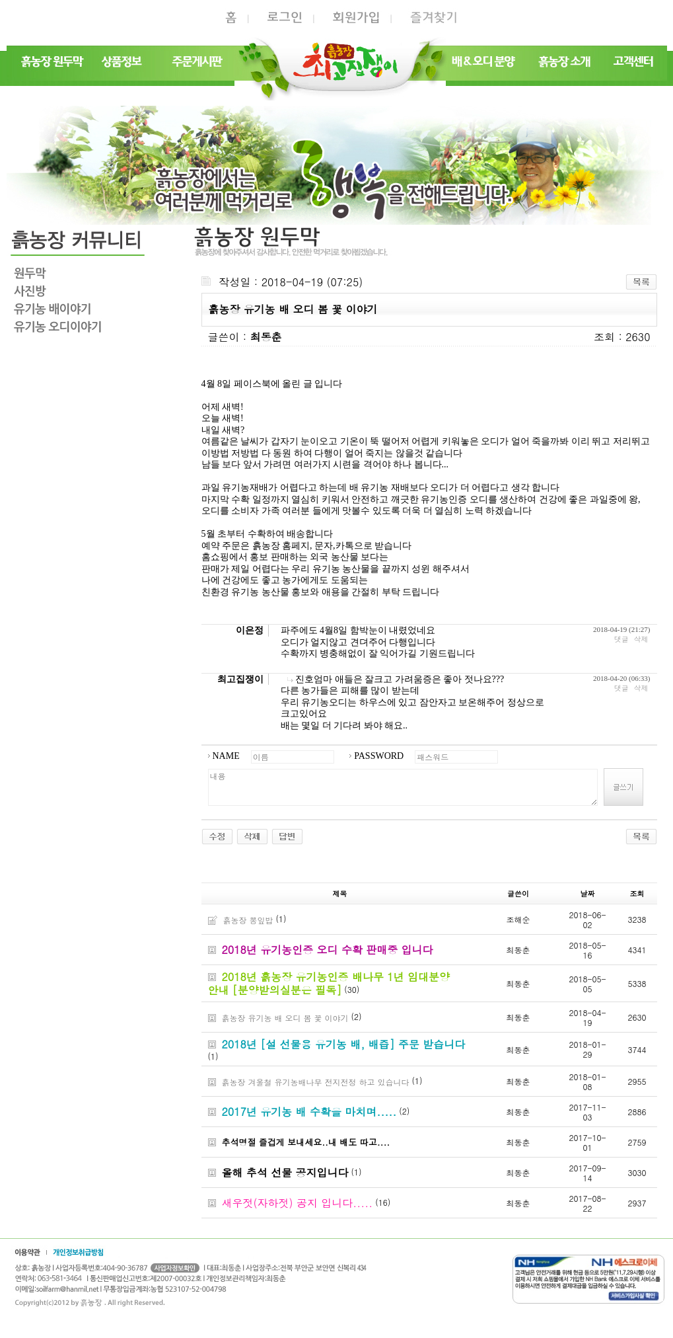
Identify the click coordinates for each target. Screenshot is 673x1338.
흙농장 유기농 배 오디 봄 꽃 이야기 (285, 1017)
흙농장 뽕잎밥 (248, 919)
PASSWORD (379, 756)
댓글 (621, 639)
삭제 (641, 639)
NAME (226, 756)
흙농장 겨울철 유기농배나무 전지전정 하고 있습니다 (315, 1081)
